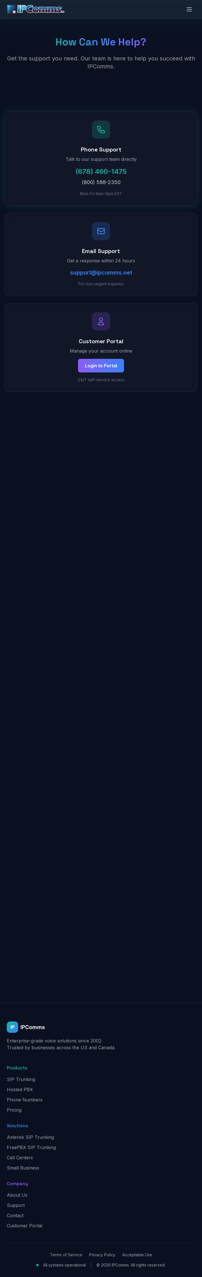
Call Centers (20, 1157)
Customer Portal (24, 1225)
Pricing (14, 1110)
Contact (15, 1215)
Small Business (23, 1168)
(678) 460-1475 (101, 171)
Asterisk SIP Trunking (30, 1137)
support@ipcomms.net (101, 272)
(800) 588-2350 (101, 182)
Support (16, 1205)
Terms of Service (66, 1254)
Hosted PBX (20, 1089)
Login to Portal (101, 365)
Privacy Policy (102, 1254)
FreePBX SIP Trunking (31, 1147)
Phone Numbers (25, 1100)
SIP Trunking (21, 1079)
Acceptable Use (137, 1254)
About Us (17, 1195)
